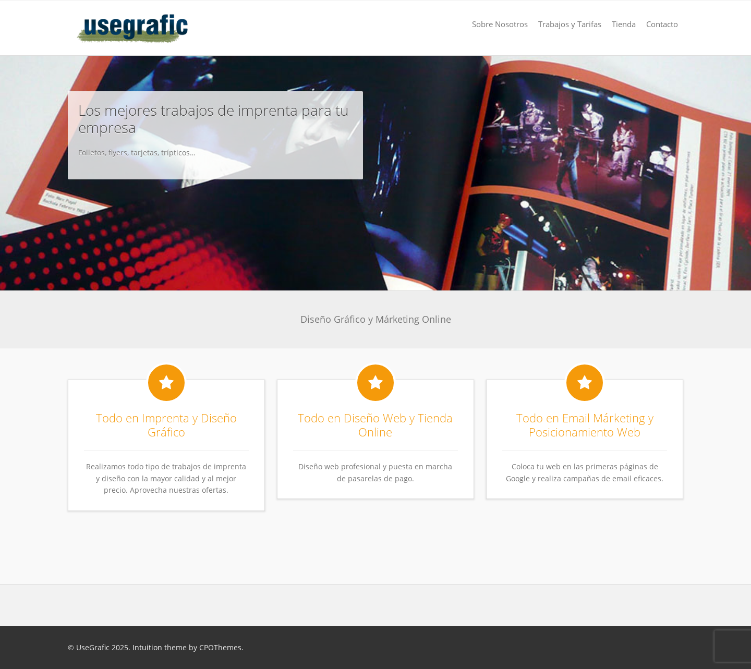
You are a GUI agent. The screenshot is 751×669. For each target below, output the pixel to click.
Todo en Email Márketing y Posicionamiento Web (584, 425)
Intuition (147, 647)
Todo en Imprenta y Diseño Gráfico (166, 425)
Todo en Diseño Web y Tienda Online (375, 425)
